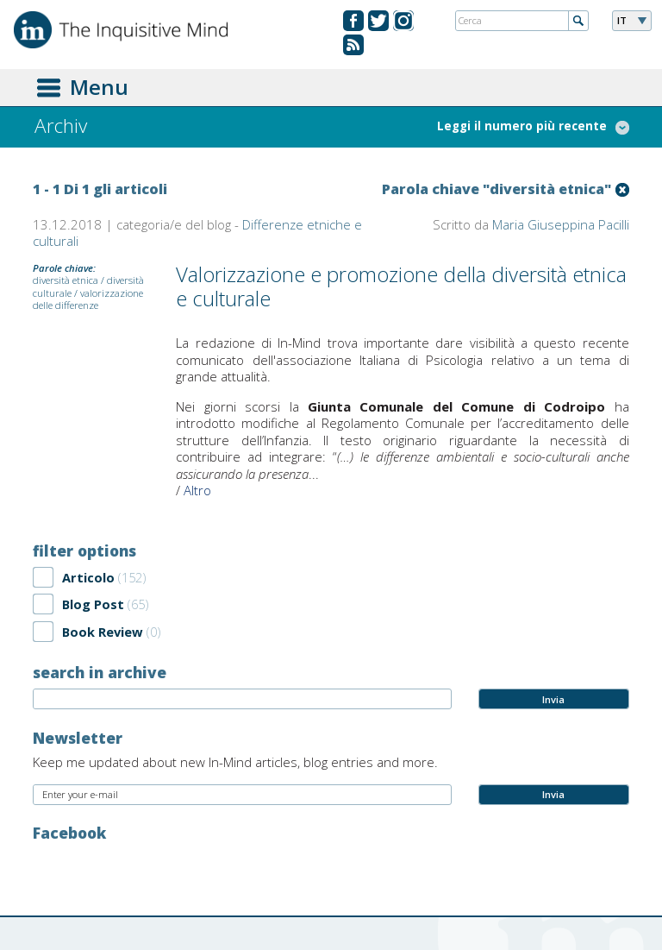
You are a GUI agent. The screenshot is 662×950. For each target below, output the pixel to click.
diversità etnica (65, 280)
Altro (197, 490)
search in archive (99, 672)
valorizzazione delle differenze (88, 299)
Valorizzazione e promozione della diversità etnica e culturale (401, 286)
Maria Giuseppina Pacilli (560, 224)
